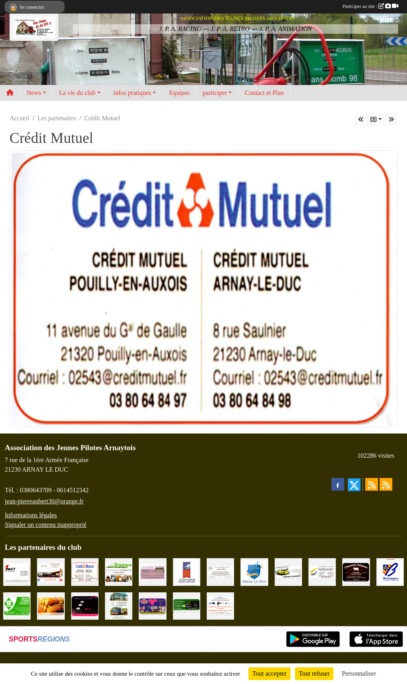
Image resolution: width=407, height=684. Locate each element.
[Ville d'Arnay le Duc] (254, 571)
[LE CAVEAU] (152, 571)
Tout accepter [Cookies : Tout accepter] (269, 673)
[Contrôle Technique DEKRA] (17, 605)
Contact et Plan (264, 92)
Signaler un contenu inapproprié (46, 524)
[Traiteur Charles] (85, 605)
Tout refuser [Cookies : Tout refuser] (314, 673)
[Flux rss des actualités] (371, 484)
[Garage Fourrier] (288, 571)
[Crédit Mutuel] (85, 571)
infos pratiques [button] (132, 92)
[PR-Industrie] (220, 605)
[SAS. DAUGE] (118, 571)
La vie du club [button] (77, 92)
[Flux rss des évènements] (386, 484)
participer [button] (215, 92)
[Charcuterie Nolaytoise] (356, 571)
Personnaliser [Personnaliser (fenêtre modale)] (359, 673)
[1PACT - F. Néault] (17, 571)
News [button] (34, 92)
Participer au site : (370, 6)
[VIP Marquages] (152, 605)
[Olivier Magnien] (50, 605)
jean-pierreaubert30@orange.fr (44, 501)
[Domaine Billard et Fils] (220, 571)
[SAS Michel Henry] (186, 605)
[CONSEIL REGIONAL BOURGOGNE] (390, 571)
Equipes (179, 92)
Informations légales (31, 515)
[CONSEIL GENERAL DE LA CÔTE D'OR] (186, 571)
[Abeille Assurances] (322, 571)
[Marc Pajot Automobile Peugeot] (118, 605)
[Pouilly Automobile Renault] (50, 571)
